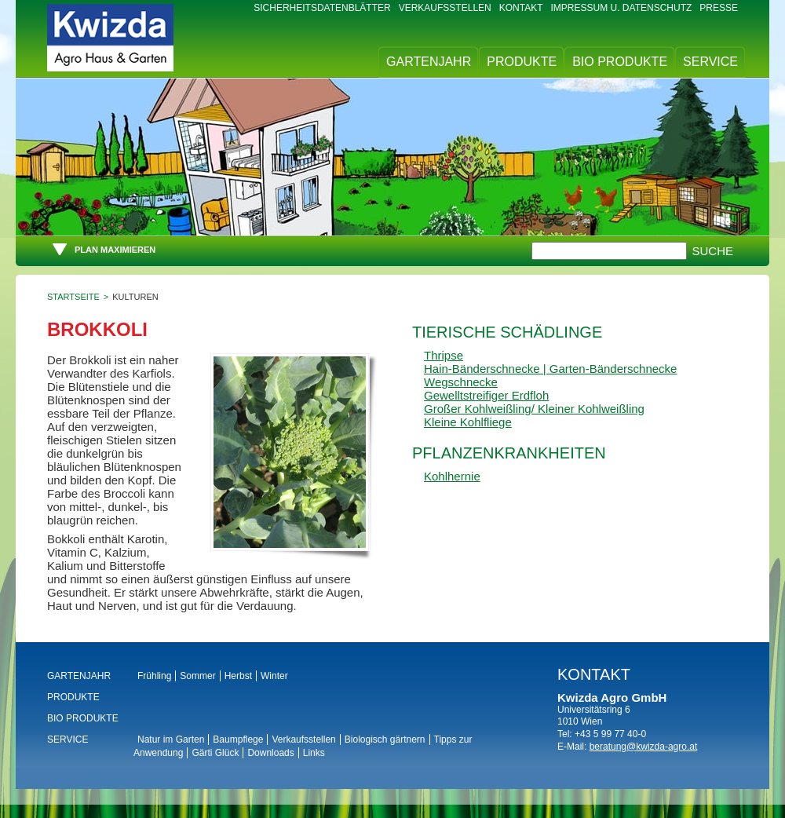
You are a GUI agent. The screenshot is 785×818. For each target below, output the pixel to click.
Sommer (197, 675)
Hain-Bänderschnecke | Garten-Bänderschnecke (550, 368)
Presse (718, 7)
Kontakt (521, 7)
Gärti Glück (215, 752)
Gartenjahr (428, 61)
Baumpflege (238, 739)
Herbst (238, 675)
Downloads (270, 752)
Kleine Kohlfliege (468, 422)
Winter (274, 675)
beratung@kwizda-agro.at (644, 746)
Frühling (154, 675)
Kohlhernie (452, 476)
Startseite (73, 296)
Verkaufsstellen (445, 7)
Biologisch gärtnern (385, 739)
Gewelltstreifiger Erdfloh (486, 395)
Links (314, 752)
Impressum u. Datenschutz (621, 7)
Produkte (522, 61)
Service (710, 61)
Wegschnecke (461, 382)
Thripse (443, 355)
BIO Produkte (619, 61)
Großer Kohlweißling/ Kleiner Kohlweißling (534, 408)
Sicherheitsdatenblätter (322, 7)
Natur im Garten (170, 739)
